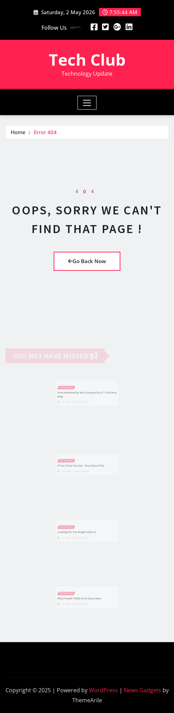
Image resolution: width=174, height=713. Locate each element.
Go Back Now (87, 261)
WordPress (103, 690)
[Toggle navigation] (87, 103)
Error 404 (45, 132)
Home (18, 132)
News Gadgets (142, 690)
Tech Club (87, 59)
